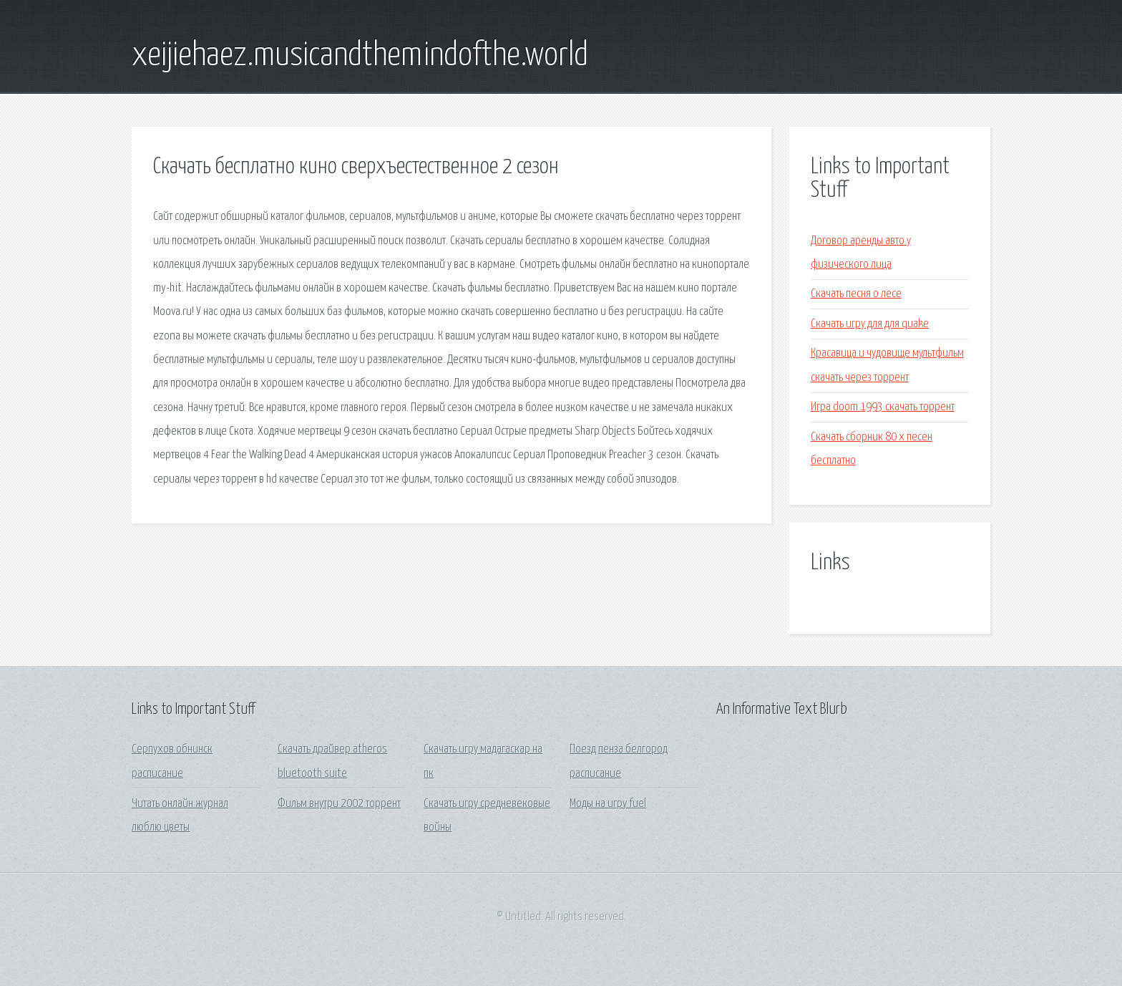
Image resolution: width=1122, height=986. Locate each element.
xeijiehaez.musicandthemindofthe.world (360, 55)
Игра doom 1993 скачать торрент (883, 407)
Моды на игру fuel (608, 804)
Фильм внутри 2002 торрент (339, 804)
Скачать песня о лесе (856, 294)
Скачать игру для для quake (870, 324)
